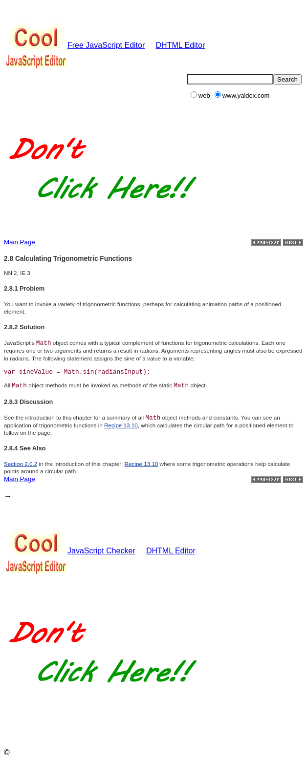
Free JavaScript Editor (74, 45)
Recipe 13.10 (121, 425)
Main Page (19, 242)
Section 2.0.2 (20, 464)
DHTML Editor (180, 45)
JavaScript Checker (69, 551)
